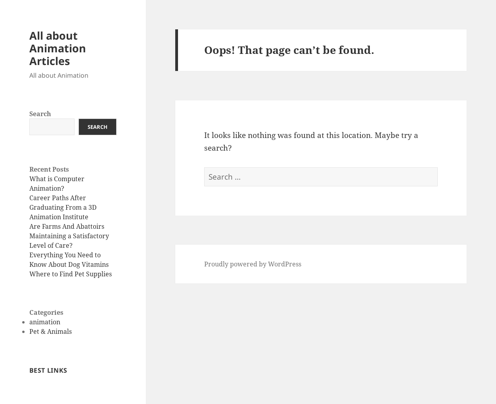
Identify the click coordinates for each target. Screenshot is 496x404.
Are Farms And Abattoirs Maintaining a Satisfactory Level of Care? (69, 236)
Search (40, 113)
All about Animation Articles (57, 48)
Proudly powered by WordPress (252, 264)
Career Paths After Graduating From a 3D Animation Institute (63, 207)
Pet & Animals (50, 331)
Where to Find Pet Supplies (70, 274)
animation (44, 322)
